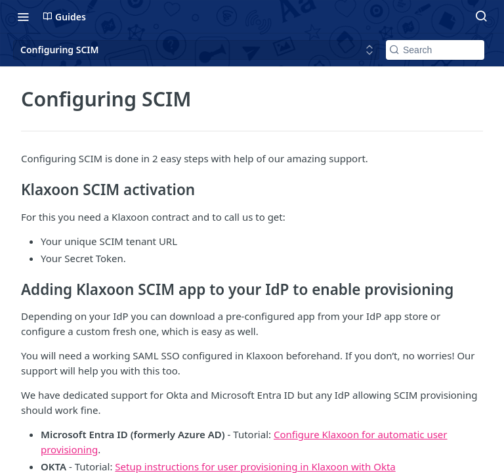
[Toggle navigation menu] (23, 16)
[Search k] (435, 50)
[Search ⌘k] (481, 16)
